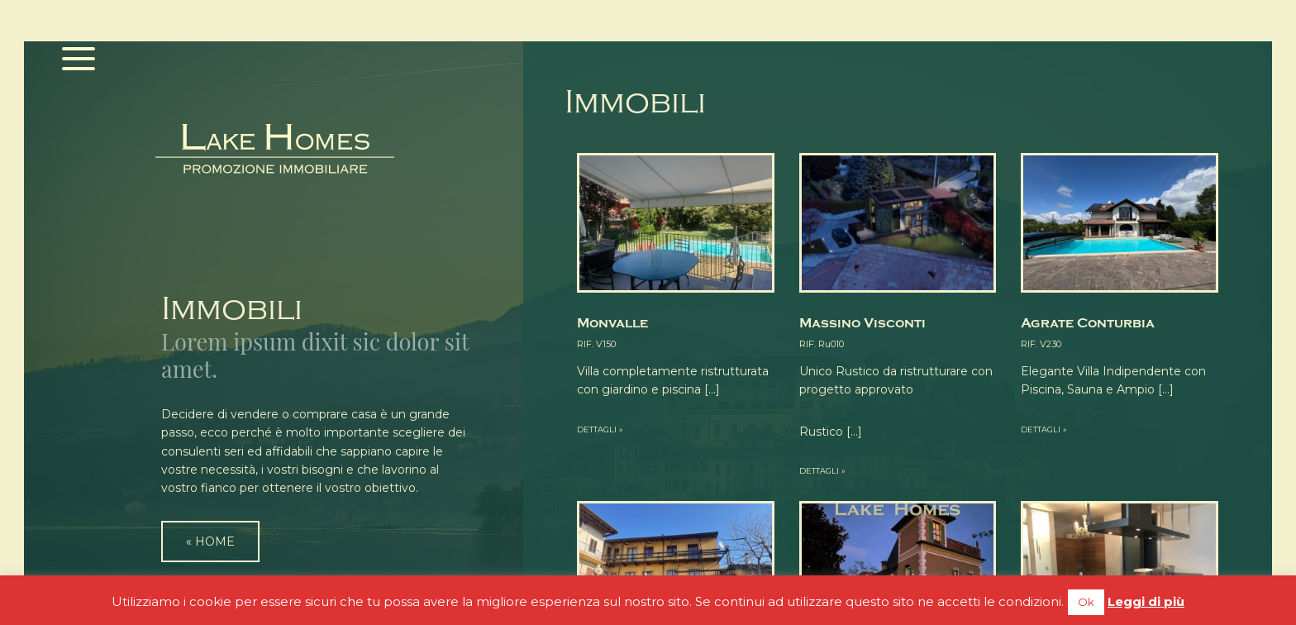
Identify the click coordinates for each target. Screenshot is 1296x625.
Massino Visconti (862, 323)
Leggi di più (1146, 601)
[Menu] (79, 60)
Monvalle (612, 323)
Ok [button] (1086, 601)
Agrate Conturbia (1088, 323)
